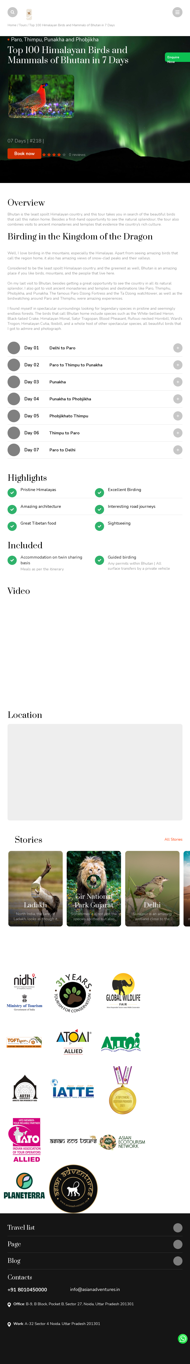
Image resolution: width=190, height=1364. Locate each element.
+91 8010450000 (27, 1235)
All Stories (173, 839)
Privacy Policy (18, 1337)
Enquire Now (173, 58)
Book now (24, 154)
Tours (23, 25)
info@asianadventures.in (95, 1235)
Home (12, 25)
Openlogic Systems (41, 1345)
